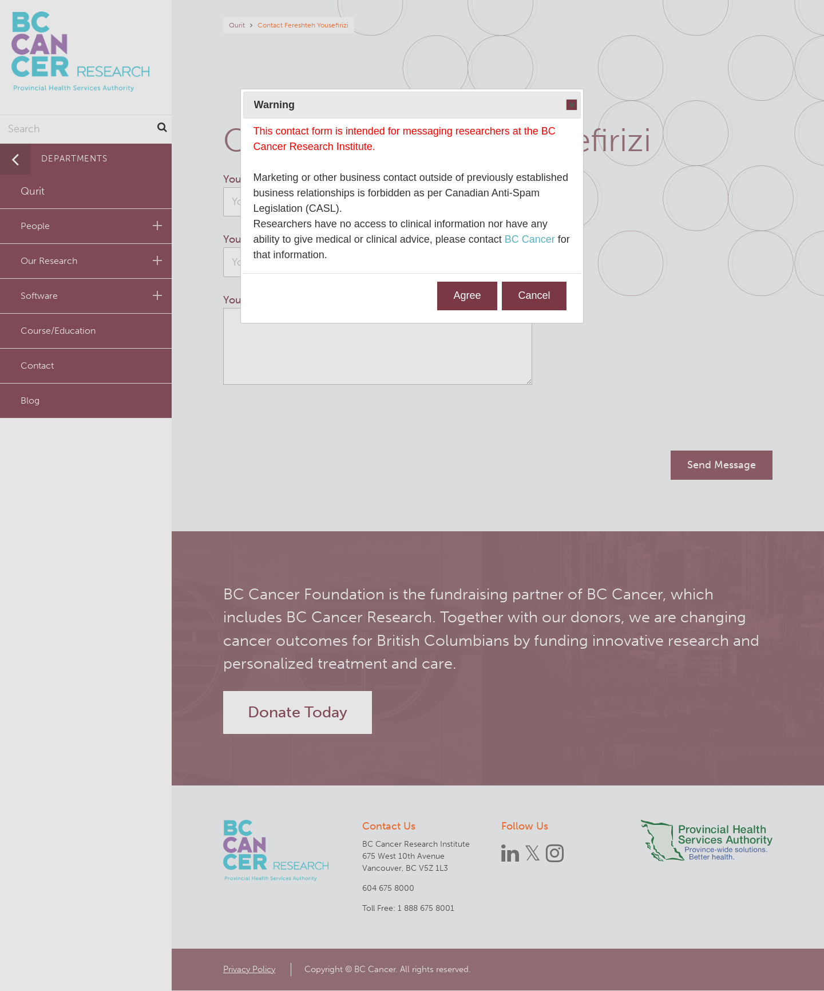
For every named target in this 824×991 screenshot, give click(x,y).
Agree (467, 295)
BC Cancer (530, 239)
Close (571, 105)
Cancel (534, 295)
